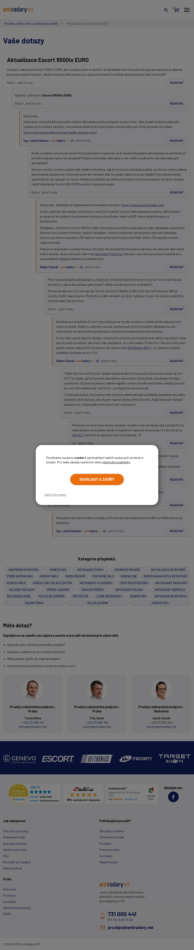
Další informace (55, 494)
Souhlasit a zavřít (97, 479)
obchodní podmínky (116, 462)
